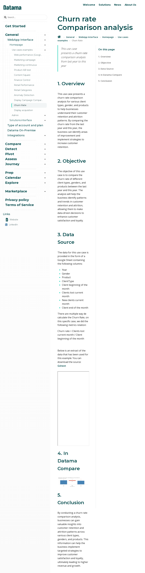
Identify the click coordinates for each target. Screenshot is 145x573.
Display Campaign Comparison (30, 100)
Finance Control (22, 80)
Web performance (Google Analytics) (30, 55)
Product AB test (22, 70)
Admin (29, 115)
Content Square (22, 75)
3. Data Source (106, 68)
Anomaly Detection (24, 95)
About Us (130, 4)
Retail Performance (24, 85)
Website (11, 220)
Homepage (108, 37)
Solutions (105, 4)
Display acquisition (23, 110)
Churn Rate (20, 105)
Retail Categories (23, 90)
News (117, 4)
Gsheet (62, 365)
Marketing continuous (25, 65)
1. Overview (104, 56)
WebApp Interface (88, 37)
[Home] (59, 36)
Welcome (89, 4)
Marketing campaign (25, 60)
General (70, 37)
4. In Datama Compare (110, 74)
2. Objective (104, 62)
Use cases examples (29, 50)
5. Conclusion (105, 80)
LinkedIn (11, 224)
